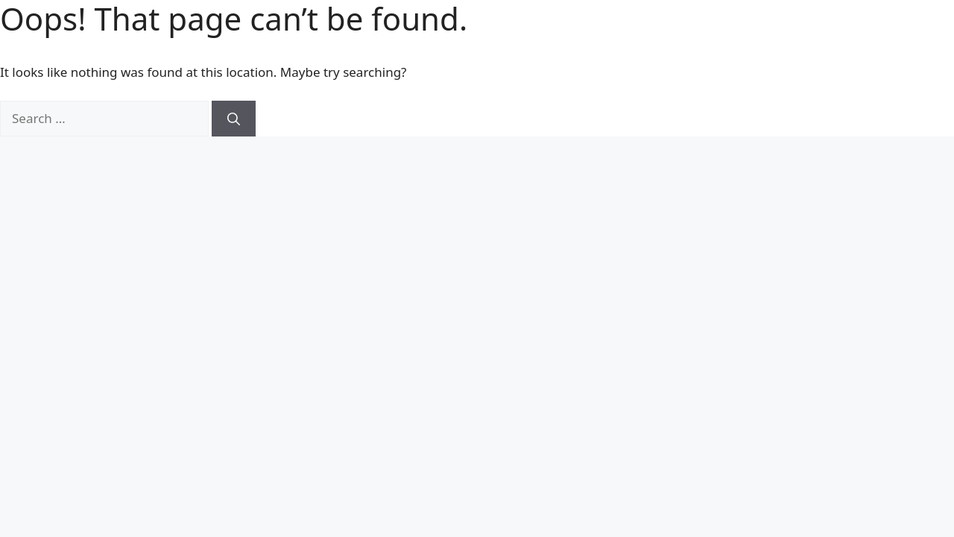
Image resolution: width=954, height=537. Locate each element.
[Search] (234, 118)
